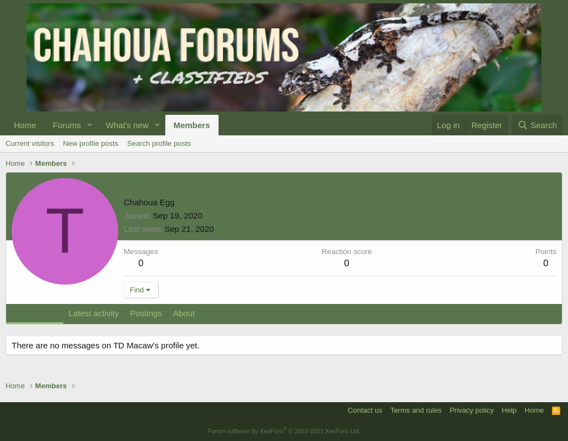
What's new (127, 125)
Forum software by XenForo (284, 431)
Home (25, 125)
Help (509, 410)
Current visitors (30, 143)
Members (192, 125)
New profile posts (90, 143)
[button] (90, 125)
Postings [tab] (146, 313)
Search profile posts (159, 143)
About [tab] (184, 313)
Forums (67, 125)
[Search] (537, 125)
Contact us (365, 410)
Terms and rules (416, 410)
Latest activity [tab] (94, 313)
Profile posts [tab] (35, 313)
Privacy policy (472, 410)
